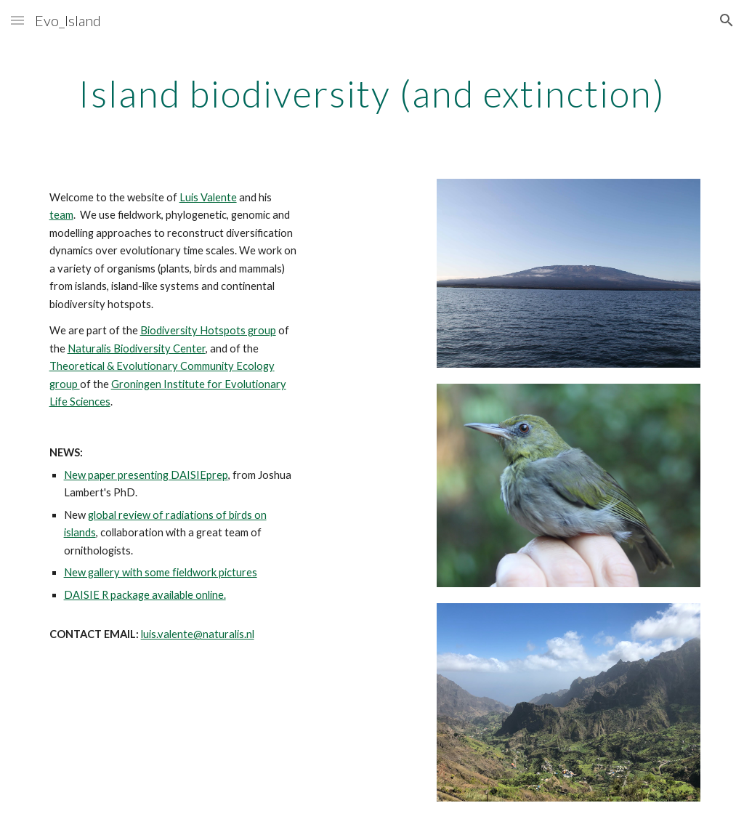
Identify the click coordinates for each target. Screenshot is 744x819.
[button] (17, 20)
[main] (372, 91)
